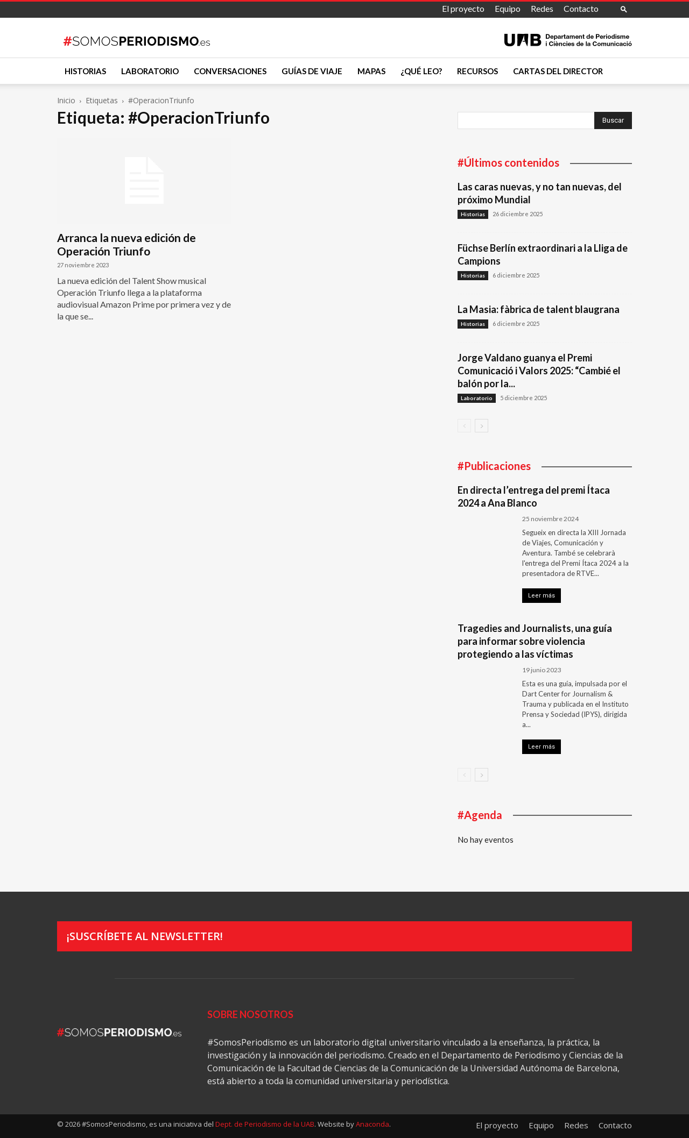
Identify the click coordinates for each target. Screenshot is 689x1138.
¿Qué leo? (421, 71)
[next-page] (481, 425)
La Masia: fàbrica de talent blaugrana (539, 309)
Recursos (477, 71)
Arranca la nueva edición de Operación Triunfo (126, 244)
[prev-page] (464, 425)
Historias (85, 71)
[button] (624, 9)
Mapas (371, 71)
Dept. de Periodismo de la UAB (264, 1124)
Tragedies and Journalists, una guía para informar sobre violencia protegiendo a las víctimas (535, 641)
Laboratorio (150, 71)
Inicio (66, 100)
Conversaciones (230, 71)
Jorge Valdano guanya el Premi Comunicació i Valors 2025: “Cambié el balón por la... (539, 370)
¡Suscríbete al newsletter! (145, 936)
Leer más (541, 595)
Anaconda (372, 1124)
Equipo (508, 8)
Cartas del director (558, 71)
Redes (542, 8)
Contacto (581, 8)
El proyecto (463, 8)
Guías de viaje (312, 71)
